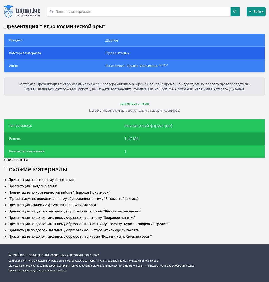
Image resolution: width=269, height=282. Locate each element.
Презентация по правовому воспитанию (41, 179)
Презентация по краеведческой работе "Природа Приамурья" (59, 192)
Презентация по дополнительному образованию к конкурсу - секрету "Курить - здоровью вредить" (89, 223)
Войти (256, 11)
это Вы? (163, 65)
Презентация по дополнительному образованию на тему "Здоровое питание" (72, 217)
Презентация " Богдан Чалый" (32, 186)
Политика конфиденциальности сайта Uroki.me (37, 270)
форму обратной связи (180, 266)
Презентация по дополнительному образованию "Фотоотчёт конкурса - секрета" (74, 230)
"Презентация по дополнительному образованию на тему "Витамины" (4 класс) (73, 198)
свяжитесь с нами (134, 103)
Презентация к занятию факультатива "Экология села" (52, 205)
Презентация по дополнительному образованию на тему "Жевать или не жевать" (74, 211)
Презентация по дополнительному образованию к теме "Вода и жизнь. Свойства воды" (80, 236)
